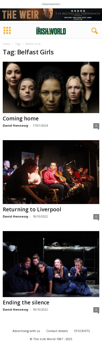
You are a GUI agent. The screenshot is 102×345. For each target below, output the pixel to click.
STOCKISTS (82, 331)
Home (6, 44)
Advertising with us (26, 331)
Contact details (57, 331)
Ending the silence (26, 302)
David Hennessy (15, 125)
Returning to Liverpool (32, 209)
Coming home (21, 118)
